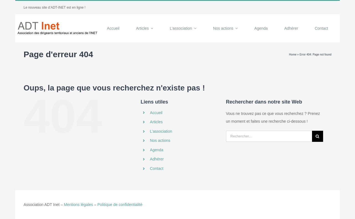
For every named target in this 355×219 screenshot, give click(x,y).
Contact (156, 168)
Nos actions (160, 140)
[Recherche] (317, 136)
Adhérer (157, 159)
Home (292, 54)
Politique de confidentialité (120, 204)
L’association (161, 131)
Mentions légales (78, 204)
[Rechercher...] (269, 136)
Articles (156, 122)
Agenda (156, 150)
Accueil (156, 112)
